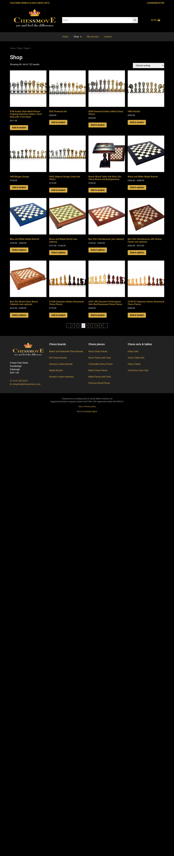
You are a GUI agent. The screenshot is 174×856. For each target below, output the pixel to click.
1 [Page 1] (72, 325)
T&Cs (80, 406)
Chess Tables (134, 364)
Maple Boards (56, 370)
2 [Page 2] (76, 325)
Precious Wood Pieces (99, 383)
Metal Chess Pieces (97, 370)
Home (65, 36)
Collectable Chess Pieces (100, 364)
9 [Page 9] (101, 325)
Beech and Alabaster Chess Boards (66, 351)
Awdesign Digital (90, 411)
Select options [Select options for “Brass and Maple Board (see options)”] (58, 252)
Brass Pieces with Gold (99, 357)
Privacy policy (90, 406)
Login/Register (155, 3)
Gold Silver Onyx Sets (138, 370)
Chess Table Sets (136, 357)
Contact (108, 36)
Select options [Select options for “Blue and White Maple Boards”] (19, 250)
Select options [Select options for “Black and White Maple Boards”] (137, 187)
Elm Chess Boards (58, 357)
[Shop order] (148, 65)
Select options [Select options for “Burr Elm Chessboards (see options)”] (98, 250)
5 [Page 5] (87, 325)
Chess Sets (133, 351)
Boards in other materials (61, 376)
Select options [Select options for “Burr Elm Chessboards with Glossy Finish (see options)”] (137, 252)
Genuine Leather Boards (60, 364)
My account (93, 36)
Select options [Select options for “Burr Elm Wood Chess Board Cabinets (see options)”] (19, 315)
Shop (78, 36)
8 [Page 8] (97, 325)
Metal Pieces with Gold (99, 376)
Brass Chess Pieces (97, 351)
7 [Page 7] (94, 325)
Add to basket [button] (19, 127)
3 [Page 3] (79, 325)
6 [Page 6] (90, 325)
